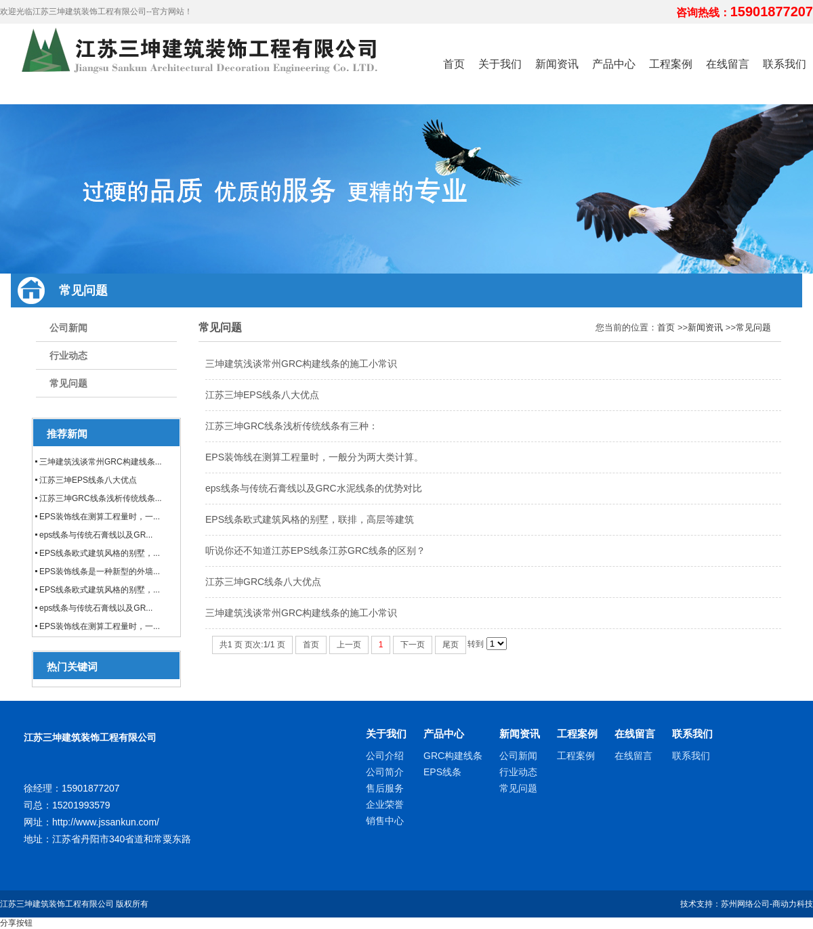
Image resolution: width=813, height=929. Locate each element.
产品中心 (443, 733)
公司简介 (385, 771)
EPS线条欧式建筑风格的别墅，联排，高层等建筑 (309, 519)
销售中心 (385, 820)
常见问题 (68, 383)
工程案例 (577, 733)
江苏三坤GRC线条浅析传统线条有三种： (291, 425)
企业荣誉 (385, 804)
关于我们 (386, 733)
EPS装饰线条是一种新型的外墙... (99, 571)
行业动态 (68, 355)
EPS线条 (442, 771)
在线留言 (634, 733)
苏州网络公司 (745, 904)
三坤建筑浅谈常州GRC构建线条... (100, 462)
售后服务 (385, 788)
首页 (666, 327)
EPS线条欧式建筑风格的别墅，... (99, 553)
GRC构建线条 (452, 755)
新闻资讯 (705, 327)
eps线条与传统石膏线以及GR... (95, 535)
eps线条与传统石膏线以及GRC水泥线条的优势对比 (313, 488)
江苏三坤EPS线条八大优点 (88, 480)
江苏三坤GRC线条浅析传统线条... (100, 498)
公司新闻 (68, 327)
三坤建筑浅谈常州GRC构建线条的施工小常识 (301, 363)
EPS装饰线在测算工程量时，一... (99, 516)
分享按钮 (16, 923)
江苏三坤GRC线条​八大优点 (263, 581)
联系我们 (692, 733)
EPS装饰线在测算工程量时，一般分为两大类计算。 (314, 457)
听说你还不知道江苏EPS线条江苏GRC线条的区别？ (315, 550)
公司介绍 (385, 755)
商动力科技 (792, 904)
